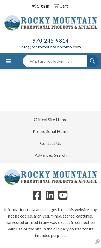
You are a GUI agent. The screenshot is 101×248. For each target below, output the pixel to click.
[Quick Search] (55, 61)
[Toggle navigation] (8, 61)
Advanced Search (51, 155)
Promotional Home (50, 131)
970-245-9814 (51, 40)
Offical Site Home (50, 119)
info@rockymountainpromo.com (50, 46)
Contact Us (50, 143)
